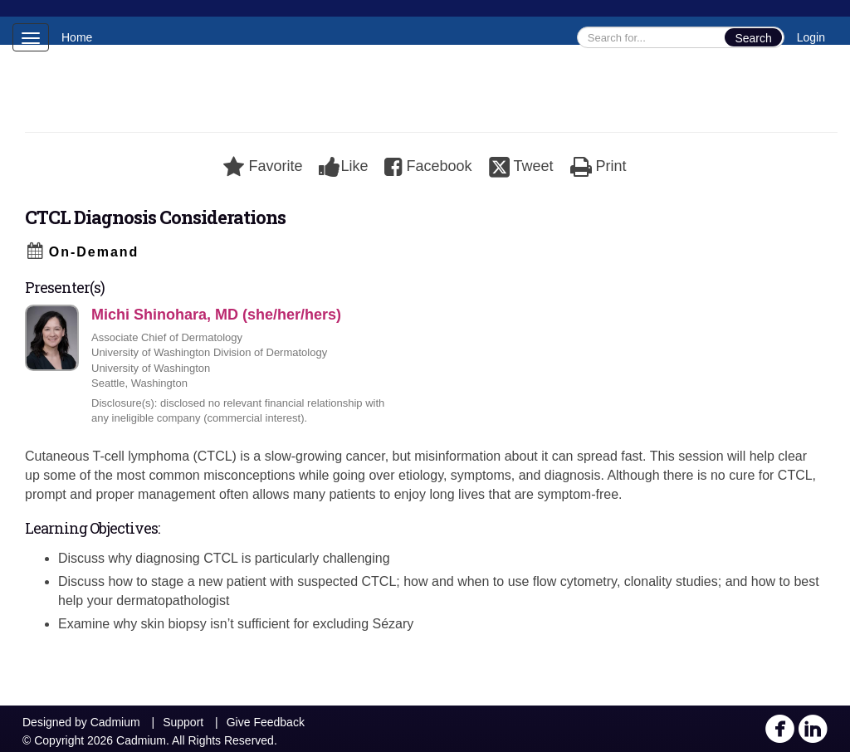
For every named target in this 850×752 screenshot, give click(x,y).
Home (76, 37)
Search (753, 38)
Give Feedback (266, 722)
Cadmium (115, 722)
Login (811, 37)
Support (183, 722)
